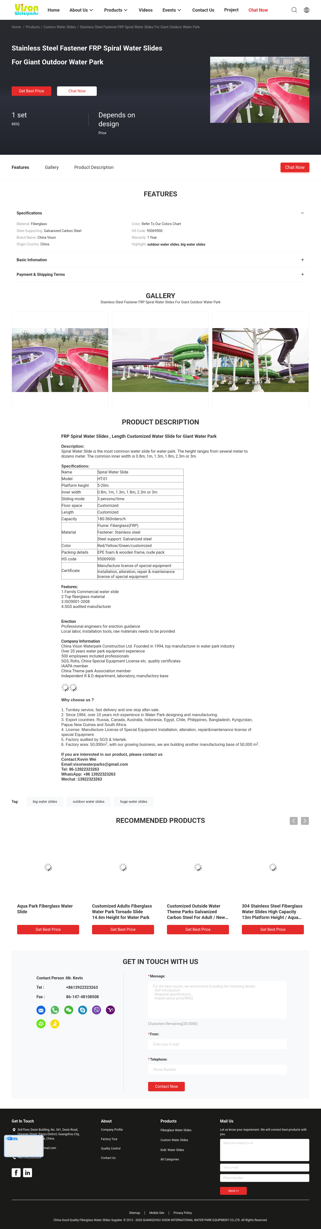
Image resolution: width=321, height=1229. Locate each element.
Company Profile (112, 1129)
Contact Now (166, 1086)
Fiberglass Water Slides (176, 1130)
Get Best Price (31, 91)
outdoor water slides (88, 802)
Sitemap (134, 1213)
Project (231, 9)
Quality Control (111, 1148)
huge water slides (133, 802)
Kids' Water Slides (172, 1150)
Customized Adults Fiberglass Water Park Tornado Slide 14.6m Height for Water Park (122, 911)
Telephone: (158, 1059)
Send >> (233, 1191)
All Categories (169, 1159)
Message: (157, 976)
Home (16, 27)
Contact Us (108, 1158)
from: (154, 1034)
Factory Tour (109, 1139)
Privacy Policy (182, 1213)
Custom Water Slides (60, 27)
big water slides (45, 802)
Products (33, 27)
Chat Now (77, 91)
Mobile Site (156, 1213)
